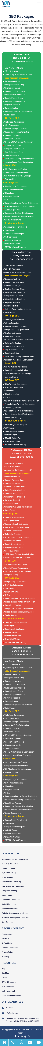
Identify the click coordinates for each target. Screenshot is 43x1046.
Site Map (5, 973)
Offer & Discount (9, 982)
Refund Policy (7, 943)
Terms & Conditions (10, 948)
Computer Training (9, 891)
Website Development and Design (15, 913)
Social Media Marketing (11, 882)
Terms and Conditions (10, 900)
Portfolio (5, 939)
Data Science (7, 922)
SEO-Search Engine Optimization (15, 859)
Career (4, 978)
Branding (5, 957)
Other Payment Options (11, 996)
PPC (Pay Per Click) (10, 864)
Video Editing (7, 895)
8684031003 (10, 1008)
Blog (3, 969)
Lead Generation (8, 868)
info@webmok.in (12, 1013)
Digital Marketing (9, 873)
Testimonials (7, 934)
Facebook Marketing (10, 909)
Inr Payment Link (8, 991)
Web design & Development (13, 886)
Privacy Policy (7, 877)
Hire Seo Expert (8, 987)
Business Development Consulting (15, 918)
